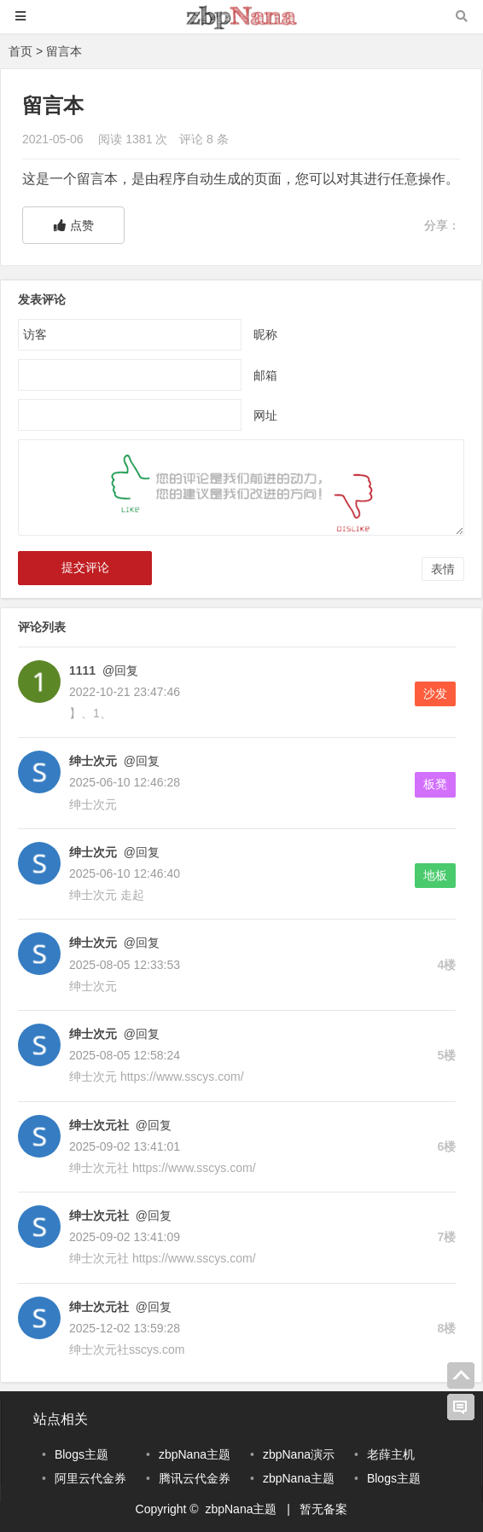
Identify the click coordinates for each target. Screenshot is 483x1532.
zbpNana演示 (299, 1454)
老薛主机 (391, 1454)
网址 (265, 415)
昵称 (265, 334)
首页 (20, 51)
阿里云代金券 (90, 1478)
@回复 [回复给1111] (118, 670)
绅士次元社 (99, 1125)
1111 (82, 670)
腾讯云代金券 (194, 1478)
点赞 (74, 225)
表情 (443, 569)
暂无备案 (323, 1509)
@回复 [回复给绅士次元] (140, 761)
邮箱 (265, 375)
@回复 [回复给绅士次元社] (152, 1125)
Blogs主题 (81, 1454)
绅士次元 (93, 761)
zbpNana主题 (194, 1454)
